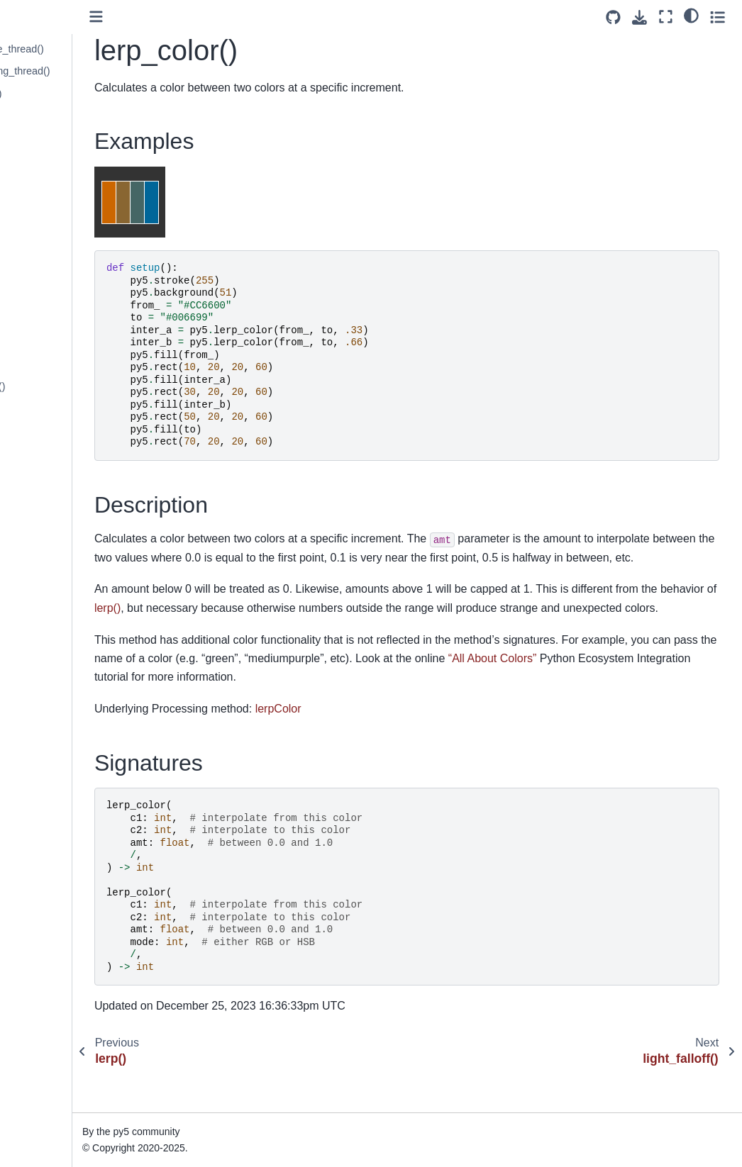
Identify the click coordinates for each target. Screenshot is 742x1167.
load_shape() (51, 476)
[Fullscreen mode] (666, 16)
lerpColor (370, 746)
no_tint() (40, 949)
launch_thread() (57, 93)
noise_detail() (51, 994)
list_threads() (50, 273)
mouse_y (41, 769)
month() (39, 702)
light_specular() (56, 183)
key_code (43, 26)
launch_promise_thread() (78, 49)
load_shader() (52, 453)
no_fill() (38, 836)
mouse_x (41, 746)
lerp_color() (49, 139)
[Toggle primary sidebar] (188, 16)
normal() (40, 1062)
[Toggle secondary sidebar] (717, 16)
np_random (47, 1107)
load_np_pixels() (58, 386)
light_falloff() (49, 161)
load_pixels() (50, 431)
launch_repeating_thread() (81, 71)
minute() (40, 612)
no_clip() (40, 792)
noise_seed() (50, 1017)
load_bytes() (49, 296)
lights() (36, 206)
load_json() (46, 363)
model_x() (44, 634)
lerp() (33, 116)
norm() (36, 1039)
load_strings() (52, 499)
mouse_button (53, 724)
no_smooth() (50, 904)
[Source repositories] (613, 17)
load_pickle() (50, 409)
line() (32, 229)
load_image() (51, 341)
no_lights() (45, 859)
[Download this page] (639, 17)
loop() (34, 543)
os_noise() (45, 1152)
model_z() (44, 679)
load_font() (45, 319)
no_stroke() (47, 926)
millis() (36, 589)
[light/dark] (691, 15)
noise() (36, 972)
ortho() (36, 1129)
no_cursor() (47, 814)
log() (31, 521)
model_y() (44, 656)
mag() (34, 566)
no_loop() (43, 882)
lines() (35, 251)
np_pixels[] (45, 1084)
